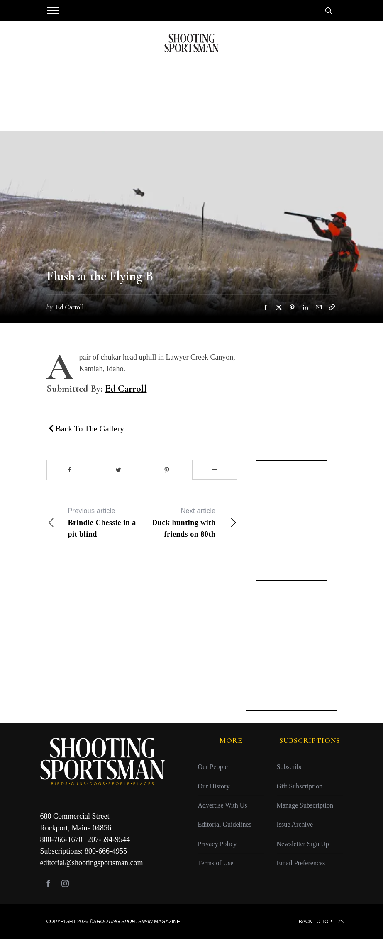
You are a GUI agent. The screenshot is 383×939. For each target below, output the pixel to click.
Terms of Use (216, 862)
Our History (214, 786)
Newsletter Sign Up (303, 843)
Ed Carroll (126, 388)
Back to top (322, 921)
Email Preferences (301, 862)
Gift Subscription (300, 786)
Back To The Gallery (86, 428)
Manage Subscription (305, 805)
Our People (213, 766)
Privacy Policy (217, 843)
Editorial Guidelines (224, 824)
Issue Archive (295, 824)
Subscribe (290, 766)
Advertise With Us (222, 805)
